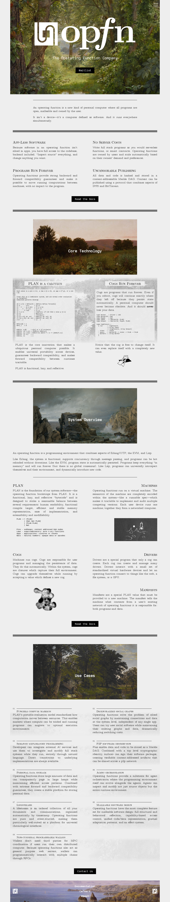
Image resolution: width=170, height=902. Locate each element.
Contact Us (85, 871)
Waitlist (85, 70)
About (85, 896)
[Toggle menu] (155, 5)
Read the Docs (85, 199)
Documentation (85, 886)
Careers (85, 891)
